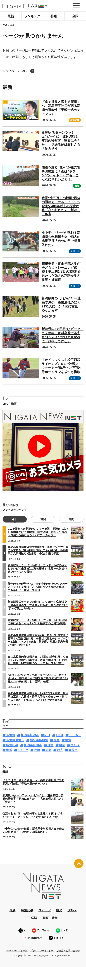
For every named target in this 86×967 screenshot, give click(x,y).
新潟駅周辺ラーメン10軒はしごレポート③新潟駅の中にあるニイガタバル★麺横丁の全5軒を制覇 (37, 622)
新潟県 (10, 735)
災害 (50, 745)
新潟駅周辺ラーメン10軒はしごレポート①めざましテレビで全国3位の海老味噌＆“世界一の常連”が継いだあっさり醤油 (38, 568)
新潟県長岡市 (33, 745)
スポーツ (74, 251)
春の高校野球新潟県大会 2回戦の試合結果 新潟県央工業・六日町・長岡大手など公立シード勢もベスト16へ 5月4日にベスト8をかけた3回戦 (38, 696)
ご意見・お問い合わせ (68, 950)
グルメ (75, 745)
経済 (34, 918)
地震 (68, 740)
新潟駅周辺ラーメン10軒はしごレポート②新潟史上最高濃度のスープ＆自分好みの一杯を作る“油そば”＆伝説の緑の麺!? (38, 605)
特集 (54, 16)
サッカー (75, 735)
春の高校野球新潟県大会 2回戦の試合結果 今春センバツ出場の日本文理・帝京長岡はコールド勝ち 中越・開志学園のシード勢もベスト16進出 (38, 660)
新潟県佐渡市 (15, 740)
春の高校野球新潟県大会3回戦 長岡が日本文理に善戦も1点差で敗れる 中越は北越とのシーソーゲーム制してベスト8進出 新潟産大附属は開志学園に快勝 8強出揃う (38, 640)
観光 (77, 185)
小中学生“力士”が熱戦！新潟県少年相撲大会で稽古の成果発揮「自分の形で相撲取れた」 (33, 830)
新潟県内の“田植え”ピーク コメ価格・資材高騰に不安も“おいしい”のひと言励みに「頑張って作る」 (62, 335)
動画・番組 (50, 918)
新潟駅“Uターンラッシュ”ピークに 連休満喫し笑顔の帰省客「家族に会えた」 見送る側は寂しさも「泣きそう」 (61, 141)
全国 (75, 16)
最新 (11, 16)
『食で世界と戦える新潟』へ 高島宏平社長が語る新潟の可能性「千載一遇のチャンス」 (33, 782)
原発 (56, 740)
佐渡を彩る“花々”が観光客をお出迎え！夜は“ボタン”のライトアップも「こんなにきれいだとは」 (61, 173)
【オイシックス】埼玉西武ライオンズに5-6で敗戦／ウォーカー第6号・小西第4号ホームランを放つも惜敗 (61, 366)
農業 (62, 745)
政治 (37, 750)
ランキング (32, 16)
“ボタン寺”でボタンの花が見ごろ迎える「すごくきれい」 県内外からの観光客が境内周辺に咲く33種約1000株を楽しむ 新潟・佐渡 (38, 678)
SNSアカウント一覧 (17, 950)
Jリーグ (23, 750)
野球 (9, 750)
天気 (48, 750)
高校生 (73, 750)
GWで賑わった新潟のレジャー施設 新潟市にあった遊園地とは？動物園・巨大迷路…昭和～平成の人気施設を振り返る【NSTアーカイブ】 (38, 532)
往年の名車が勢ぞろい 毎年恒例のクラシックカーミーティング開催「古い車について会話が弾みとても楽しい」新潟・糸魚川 (38, 587)
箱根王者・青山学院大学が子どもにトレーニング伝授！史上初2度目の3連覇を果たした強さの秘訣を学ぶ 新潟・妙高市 (62, 272)
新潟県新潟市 (30, 735)
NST (47, 735)
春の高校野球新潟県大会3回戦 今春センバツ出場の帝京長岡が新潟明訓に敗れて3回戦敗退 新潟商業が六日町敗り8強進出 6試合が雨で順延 (38, 550)
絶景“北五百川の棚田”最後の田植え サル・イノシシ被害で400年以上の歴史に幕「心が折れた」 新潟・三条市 (61, 206)
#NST (59, 735)
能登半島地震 (39, 740)
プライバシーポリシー (42, 950)
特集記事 (74, 120)
